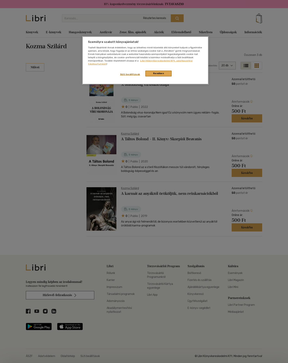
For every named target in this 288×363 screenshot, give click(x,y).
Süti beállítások (130, 74)
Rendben (158, 73)
